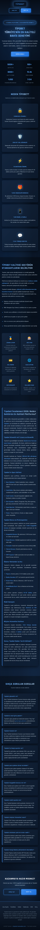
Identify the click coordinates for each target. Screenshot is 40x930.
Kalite (19, 907)
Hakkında (25, 907)
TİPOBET (20, 4)
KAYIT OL (26, 10)
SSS (31, 907)
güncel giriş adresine (20, 721)
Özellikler (13, 907)
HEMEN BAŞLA (20, 54)
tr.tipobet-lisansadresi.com (19, 926)
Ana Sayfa (6, 907)
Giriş (36, 907)
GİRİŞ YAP (14, 10)
